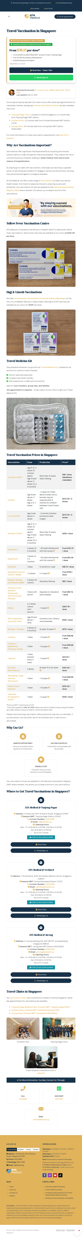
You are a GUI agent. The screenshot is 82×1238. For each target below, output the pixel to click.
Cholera (11, 500)
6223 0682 (50, 819)
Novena (35, 1149)
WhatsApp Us (41, 77)
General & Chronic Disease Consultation (59, 1198)
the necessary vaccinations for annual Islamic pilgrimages (40, 298)
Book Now (41, 844)
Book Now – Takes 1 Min (41, 70)
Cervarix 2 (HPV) (15, 477)
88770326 (48, 9)
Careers (12, 1196)
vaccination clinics (18, 998)
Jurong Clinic (17, 126)
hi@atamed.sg (45, 822)
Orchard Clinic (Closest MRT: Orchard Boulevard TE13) (35, 1010)
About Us (12, 1190)
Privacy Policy (70, 1230)
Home (11, 1187)
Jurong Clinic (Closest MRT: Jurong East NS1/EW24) (34, 1013)
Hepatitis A (13, 549)
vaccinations (46, 180)
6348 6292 (50, 949)
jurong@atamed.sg (45, 952)
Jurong (28, 1149)
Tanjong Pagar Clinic (20, 114)
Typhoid (11, 658)
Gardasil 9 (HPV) (15, 533)
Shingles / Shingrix (16, 629)
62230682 (34, 9)
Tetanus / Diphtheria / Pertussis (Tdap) (15, 646)
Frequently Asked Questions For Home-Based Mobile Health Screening (59, 1194)
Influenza (12, 567)
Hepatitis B (13, 559)
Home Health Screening (53, 1190)
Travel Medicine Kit (49, 367)
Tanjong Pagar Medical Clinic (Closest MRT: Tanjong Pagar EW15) (40, 1007)
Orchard (20, 1149)
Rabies (11, 608)
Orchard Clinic (17, 120)
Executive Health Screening (55, 1187)
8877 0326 (21, 1162)
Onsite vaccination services (46, 105)
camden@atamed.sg (64, 3)
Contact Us (13, 1193)
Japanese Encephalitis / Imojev (14, 697)
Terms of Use (60, 1230)
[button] (77, 1233)
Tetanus (11, 637)
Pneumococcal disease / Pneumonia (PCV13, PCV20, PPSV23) (15, 593)
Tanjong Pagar (11, 1149)
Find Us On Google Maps (41, 837)
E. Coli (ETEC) (14, 516)
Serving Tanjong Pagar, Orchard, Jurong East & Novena (31, 3)
